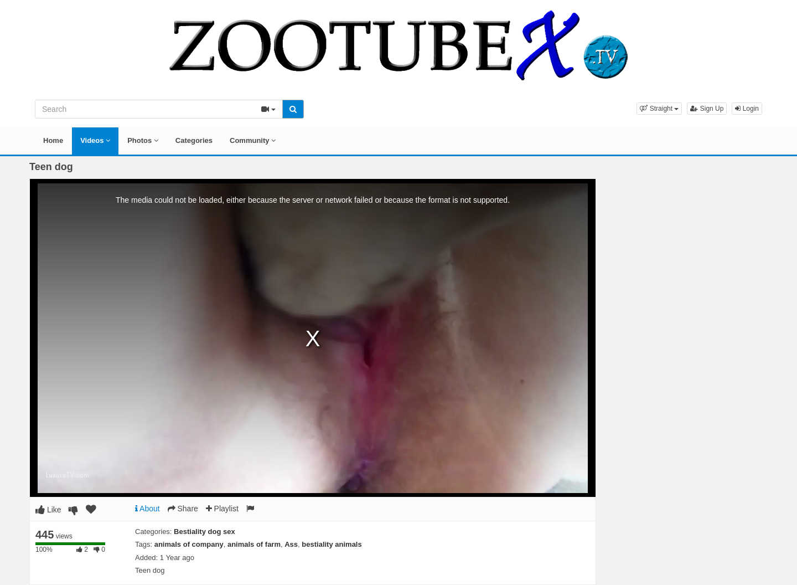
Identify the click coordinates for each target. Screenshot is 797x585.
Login (747, 108)
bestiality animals (331, 544)
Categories (194, 140)
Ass (291, 544)
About (147, 508)
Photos (142, 140)
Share (183, 508)
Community (253, 140)
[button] (659, 108)
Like (48, 509)
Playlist (222, 508)
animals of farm (254, 544)
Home (53, 140)
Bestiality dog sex (204, 531)
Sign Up (706, 108)
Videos (95, 140)
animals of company (189, 544)
